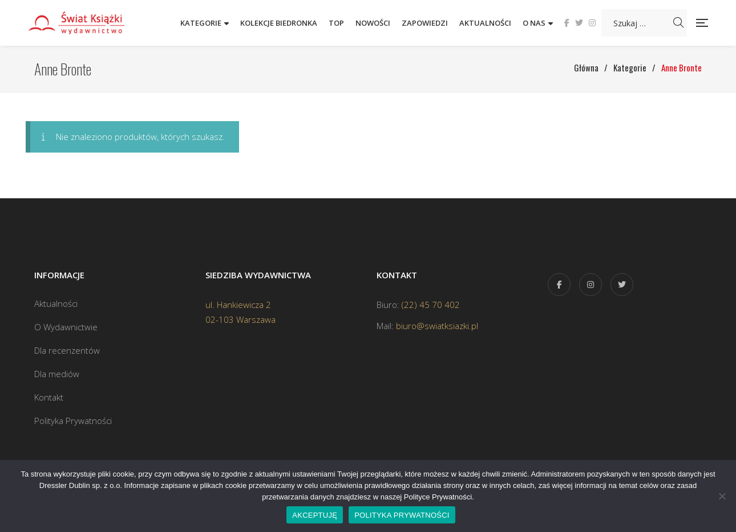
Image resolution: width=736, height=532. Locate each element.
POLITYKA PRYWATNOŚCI (402, 515)
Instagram (592, 23)
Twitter (579, 23)
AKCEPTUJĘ (314, 515)
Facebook (566, 23)
